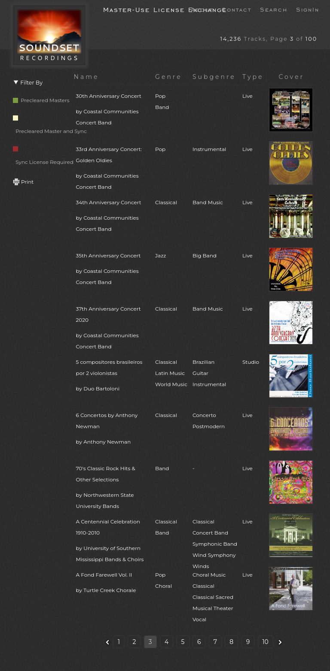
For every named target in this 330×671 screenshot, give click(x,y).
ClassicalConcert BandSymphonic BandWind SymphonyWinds (214, 543)
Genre (168, 77)
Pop (160, 149)
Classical (166, 202)
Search (273, 9)
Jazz (160, 255)
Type (253, 77)
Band (162, 468)
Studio (250, 362)
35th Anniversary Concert (113, 270)
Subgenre (214, 77)
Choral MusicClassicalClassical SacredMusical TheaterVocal (212, 597)
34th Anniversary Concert (113, 217)
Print (23, 181)
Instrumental (209, 149)
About (202, 9)
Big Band (204, 255)
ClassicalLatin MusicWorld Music (171, 373)
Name (86, 77)
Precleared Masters (41, 100)
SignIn (307, 9)
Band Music (207, 202)
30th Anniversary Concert (113, 110)
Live (247, 96)
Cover (291, 77)
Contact (236, 9)
